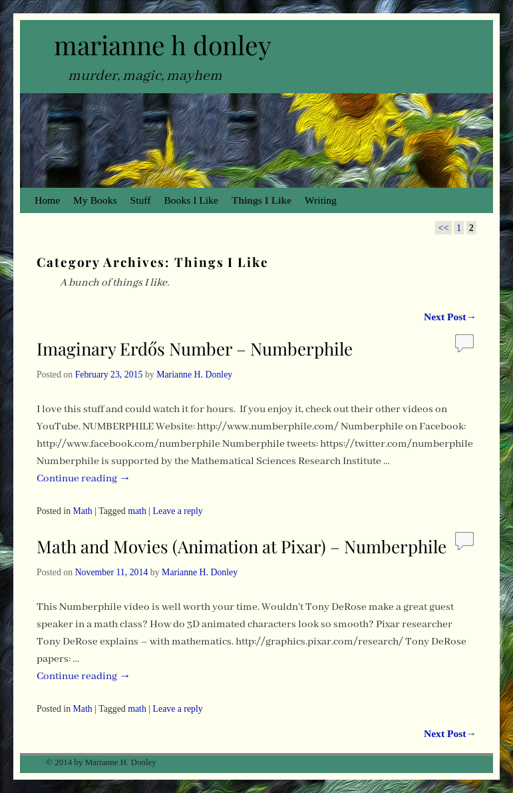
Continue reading (83, 478)
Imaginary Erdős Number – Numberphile (195, 348)
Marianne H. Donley (194, 375)
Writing (321, 200)
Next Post (450, 316)
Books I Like (191, 200)
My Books (94, 200)
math (137, 511)
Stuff (140, 200)
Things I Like (261, 200)
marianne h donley (162, 44)
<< (443, 227)
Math (82, 511)
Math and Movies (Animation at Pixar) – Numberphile (241, 546)
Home (47, 200)
